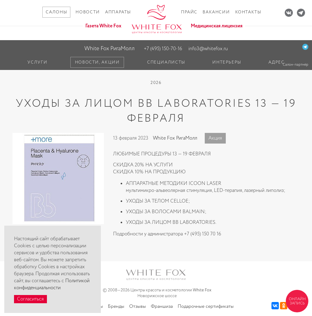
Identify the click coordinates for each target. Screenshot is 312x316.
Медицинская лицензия (217, 26)
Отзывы (137, 306)
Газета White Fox (103, 26)
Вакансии (216, 12)
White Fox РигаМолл (109, 48)
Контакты (248, 12)
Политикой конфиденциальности (52, 284)
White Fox (202, 290)
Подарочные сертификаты (206, 306)
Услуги (37, 62)
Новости (88, 12)
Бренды (116, 306)
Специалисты (166, 62)
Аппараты (118, 12)
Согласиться (30, 299)
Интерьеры (226, 62)
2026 (156, 83)
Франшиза (162, 306)
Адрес (276, 62)
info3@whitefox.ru (208, 48)
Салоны (56, 12)
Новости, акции (97, 62)
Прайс (189, 12)
